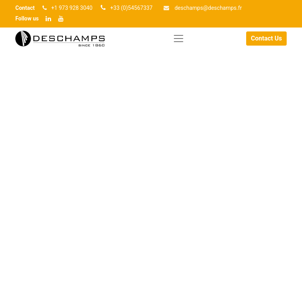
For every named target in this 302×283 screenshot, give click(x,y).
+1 (55, 8)
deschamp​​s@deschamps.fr (208, 8)
